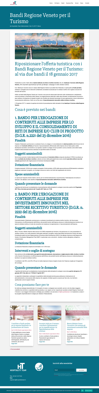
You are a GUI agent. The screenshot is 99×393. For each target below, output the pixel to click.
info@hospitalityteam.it (64, 292)
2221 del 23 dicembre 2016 (49, 135)
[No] (97, 390)
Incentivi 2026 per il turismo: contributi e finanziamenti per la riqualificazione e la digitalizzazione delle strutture (49, 327)
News (81, 3)
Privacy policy (88, 390)
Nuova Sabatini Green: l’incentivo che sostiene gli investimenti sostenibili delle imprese (77, 326)
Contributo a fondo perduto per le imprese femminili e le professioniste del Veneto (21, 325)
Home (51, 3)
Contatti (87, 3)
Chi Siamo (57, 3)
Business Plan (69, 3)
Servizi (76, 3)
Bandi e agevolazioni (23, 330)
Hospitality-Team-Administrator (20, 26)
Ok (82, 390)
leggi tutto (14, 343)
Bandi (62, 3)
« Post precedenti (15, 349)
